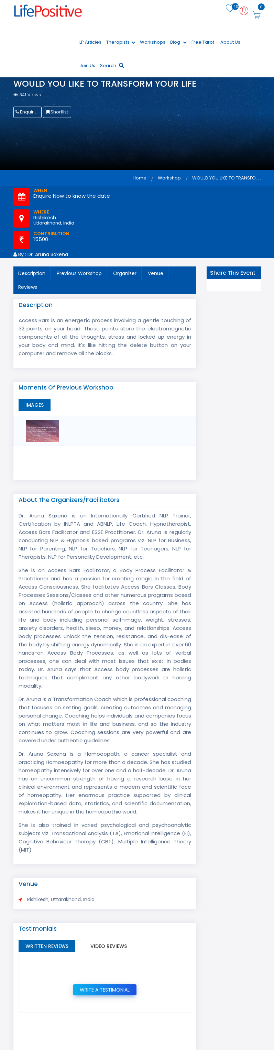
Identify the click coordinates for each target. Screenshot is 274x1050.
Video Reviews (108, 946)
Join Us (87, 65)
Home (139, 178)
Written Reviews (46, 946)
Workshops (152, 42)
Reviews (27, 287)
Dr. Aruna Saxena (48, 254)
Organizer (124, 273)
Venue (155, 273)
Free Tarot (202, 42)
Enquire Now (28, 112)
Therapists (120, 42)
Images (34, 405)
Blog (178, 42)
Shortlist (57, 112)
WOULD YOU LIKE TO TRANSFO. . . (226, 178)
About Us (230, 42)
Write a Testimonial (105, 989)
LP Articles (90, 42)
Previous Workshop (79, 273)
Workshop (169, 178)
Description (31, 273)
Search (112, 65)
